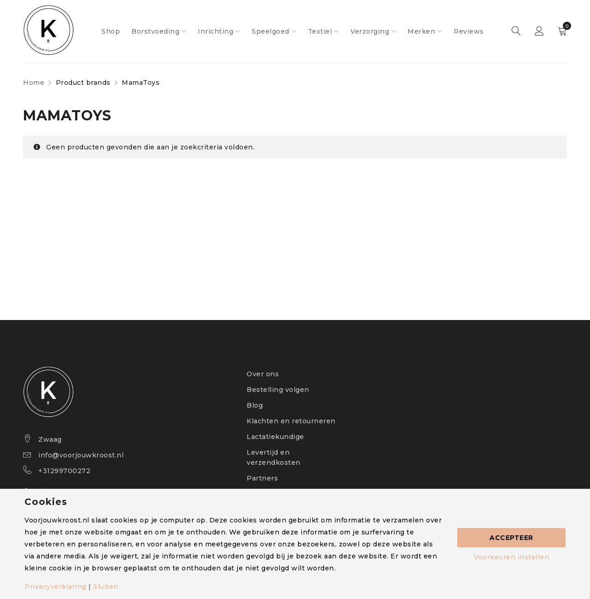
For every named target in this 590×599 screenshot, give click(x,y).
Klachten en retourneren (291, 421)
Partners (262, 478)
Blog (255, 405)
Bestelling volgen (278, 389)
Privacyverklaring (55, 586)
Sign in (539, 31)
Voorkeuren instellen (511, 557)
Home (33, 82)
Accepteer (511, 538)
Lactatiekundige (275, 437)
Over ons (263, 374)
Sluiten (105, 586)
